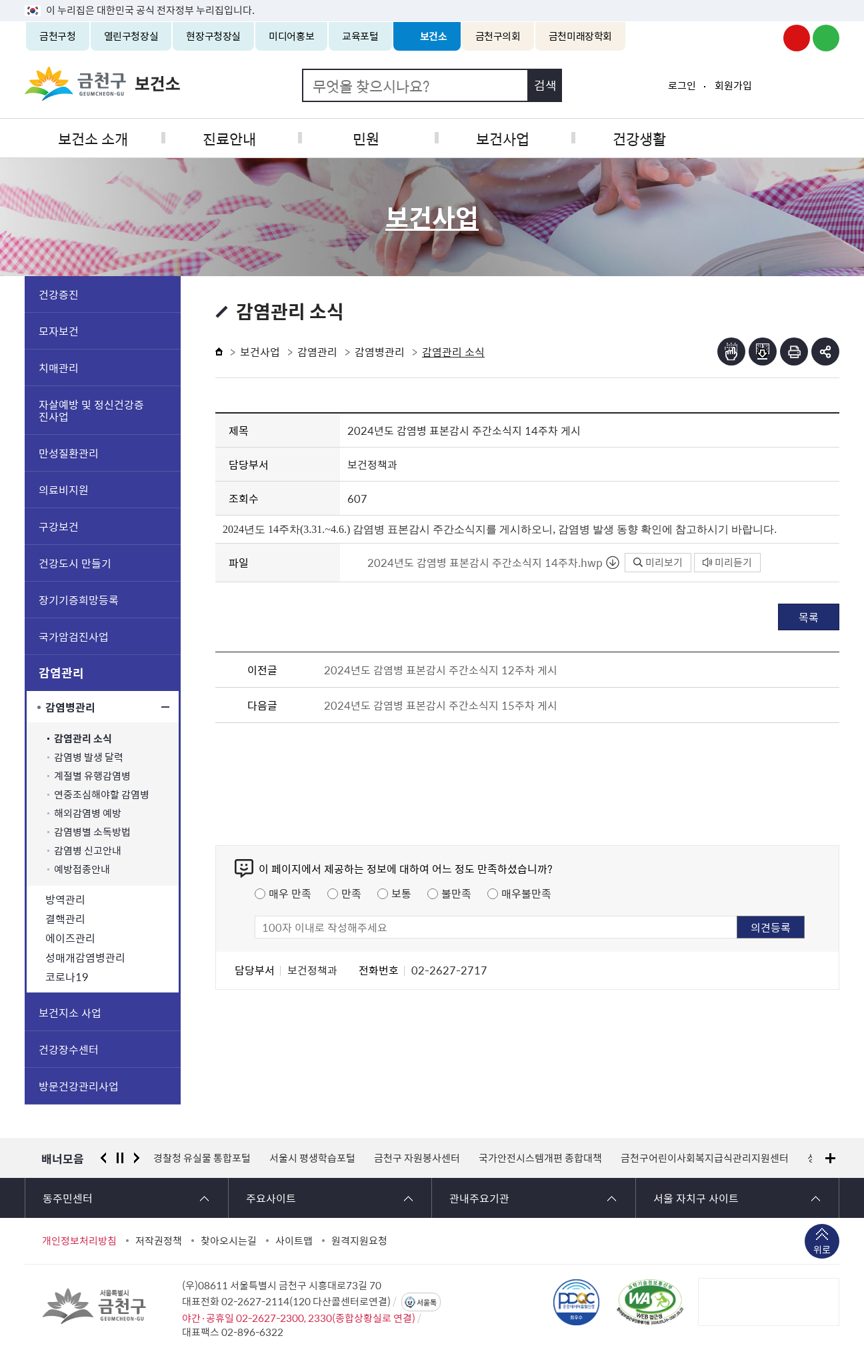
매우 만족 (290, 893)
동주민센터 (68, 1198)
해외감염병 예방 (87, 813)
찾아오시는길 (229, 1241)
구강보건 (59, 526)
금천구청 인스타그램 (767, 38)
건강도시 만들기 (75, 563)
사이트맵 (294, 1241)
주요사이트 (271, 1198)
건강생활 (635, 138)
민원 (364, 138)
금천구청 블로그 (826, 38)
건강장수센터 (69, 1049)
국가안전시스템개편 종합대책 (540, 1158)
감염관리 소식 (83, 738)
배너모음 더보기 (830, 1158)
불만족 (456, 893)
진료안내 (228, 138)
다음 (136, 1158)
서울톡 (427, 1302)
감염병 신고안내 (87, 850)
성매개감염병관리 (85, 957)
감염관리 (61, 673)
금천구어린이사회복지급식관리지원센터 (705, 1158)
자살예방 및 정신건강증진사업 (91, 410)
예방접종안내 (82, 869)
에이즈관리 (70, 938)
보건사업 (500, 138)
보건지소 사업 (70, 1012)
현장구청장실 (213, 36)
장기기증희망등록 (79, 600)
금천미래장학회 (580, 36)
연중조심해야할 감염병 (101, 794)
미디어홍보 (291, 36)
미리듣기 (727, 562)
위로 (822, 1251)
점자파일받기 (763, 351)
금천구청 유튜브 (796, 38)
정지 (120, 1158)
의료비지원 (64, 490)
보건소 (433, 36)
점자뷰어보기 (731, 351)
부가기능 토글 (825, 351)
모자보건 (59, 331)
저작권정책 (158, 1241)
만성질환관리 (69, 453)
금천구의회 (498, 36)
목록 (809, 617)
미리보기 (658, 562)
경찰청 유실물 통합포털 (202, 1158)
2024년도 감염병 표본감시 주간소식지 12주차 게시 (440, 670)
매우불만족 (526, 893)
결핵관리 (65, 918)
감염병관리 (70, 707)
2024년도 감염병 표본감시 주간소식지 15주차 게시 (440, 705)
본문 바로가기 (432, 0)
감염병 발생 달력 (88, 757)
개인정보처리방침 (79, 1241)
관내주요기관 (479, 1198)
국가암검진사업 (74, 636)
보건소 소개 (92, 138)
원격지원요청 (359, 1241)
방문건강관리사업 (79, 1086)
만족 (351, 893)
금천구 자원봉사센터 (417, 1158)
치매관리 (59, 368)
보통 (401, 893)
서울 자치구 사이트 (696, 1198)
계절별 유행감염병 (92, 776)
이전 (103, 1158)
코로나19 (67, 976)
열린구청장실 (131, 36)
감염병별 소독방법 (92, 832)
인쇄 (794, 351)
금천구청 (57, 36)
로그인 (682, 85)
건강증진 (59, 294)
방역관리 (65, 899)
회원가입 (733, 85)
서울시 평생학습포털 (312, 1158)
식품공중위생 (771, 138)
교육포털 (360, 36)
